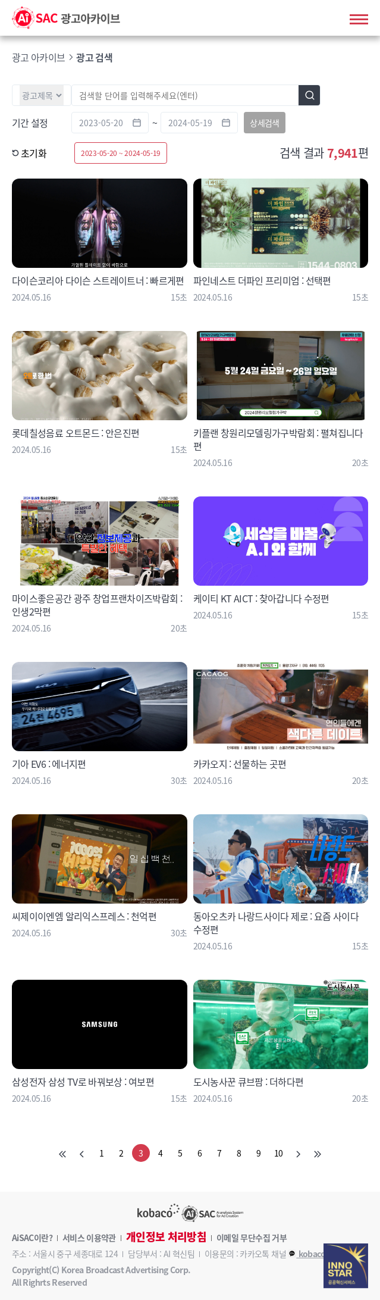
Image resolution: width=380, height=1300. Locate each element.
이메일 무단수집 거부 (251, 1237)
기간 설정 (30, 122)
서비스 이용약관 (89, 1237)
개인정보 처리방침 (166, 1237)
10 (278, 1153)
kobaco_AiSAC (320, 1253)
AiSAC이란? (32, 1237)
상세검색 (264, 123)
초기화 (29, 153)
